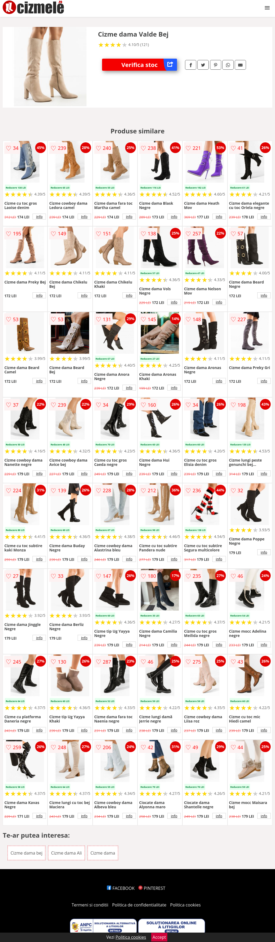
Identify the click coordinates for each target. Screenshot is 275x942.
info (39, 216)
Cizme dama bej (26, 853)
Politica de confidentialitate (139, 905)
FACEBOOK (121, 888)
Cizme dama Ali (66, 853)
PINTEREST (151, 888)
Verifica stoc (149, 65)
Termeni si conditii (90, 905)
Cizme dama (103, 853)
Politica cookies (185, 905)
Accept (159, 937)
